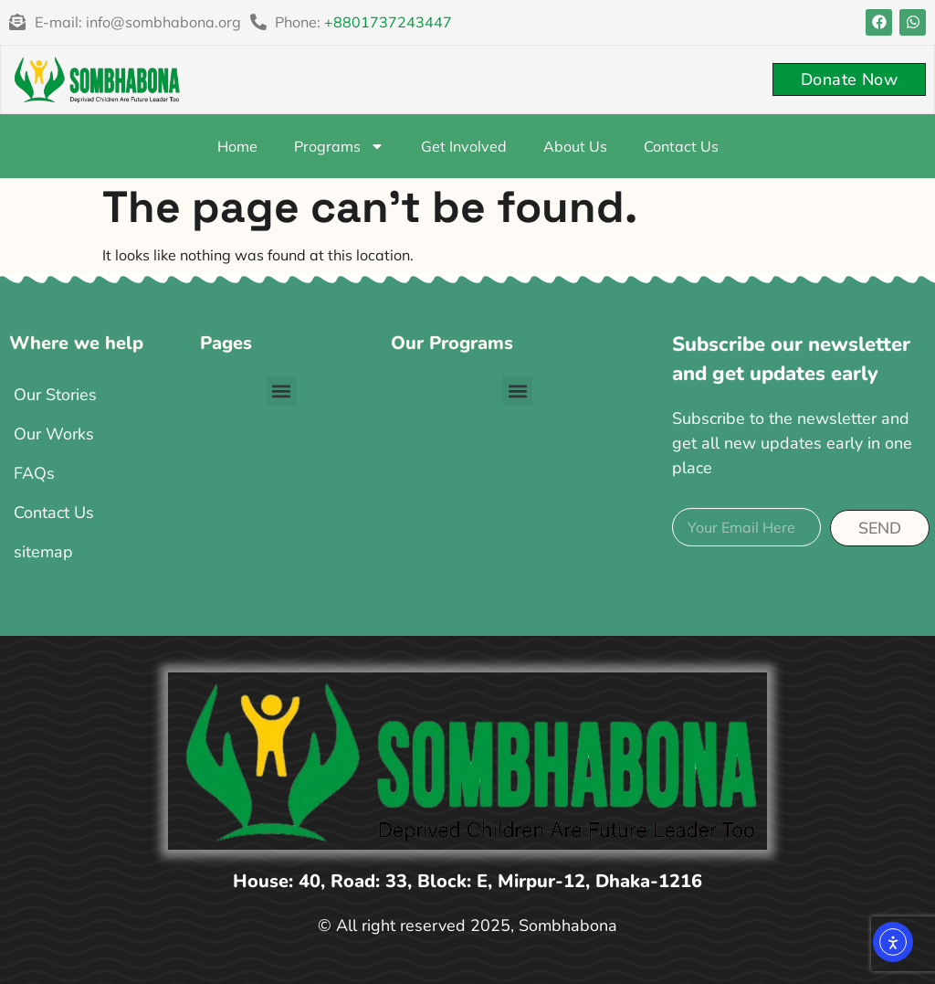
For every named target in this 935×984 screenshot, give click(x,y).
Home (237, 146)
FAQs (34, 473)
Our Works (54, 434)
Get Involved (464, 146)
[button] (282, 391)
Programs (339, 146)
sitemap (43, 552)
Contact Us (681, 146)
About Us (575, 146)
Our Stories (55, 395)
